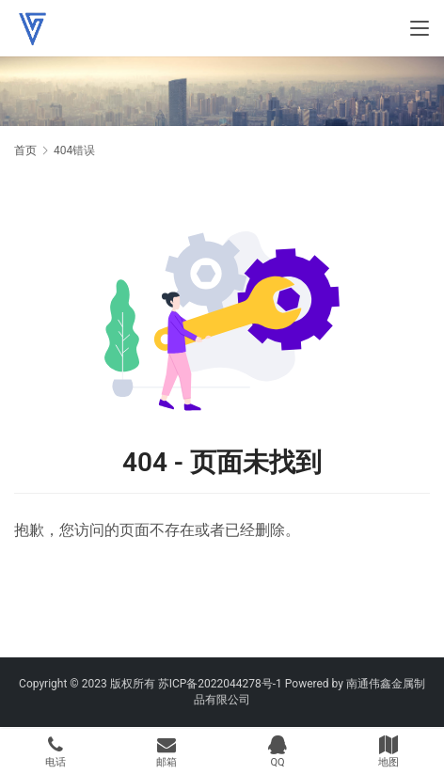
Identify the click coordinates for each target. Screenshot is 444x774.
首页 (25, 150)
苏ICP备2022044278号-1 (220, 683)
